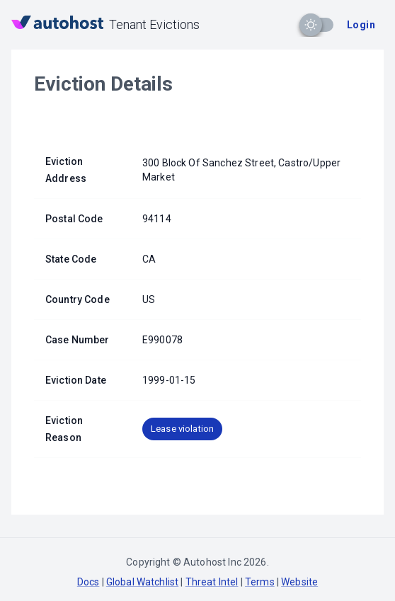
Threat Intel (212, 582)
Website (299, 582)
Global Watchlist (142, 582)
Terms (260, 582)
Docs (88, 582)
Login (361, 24)
